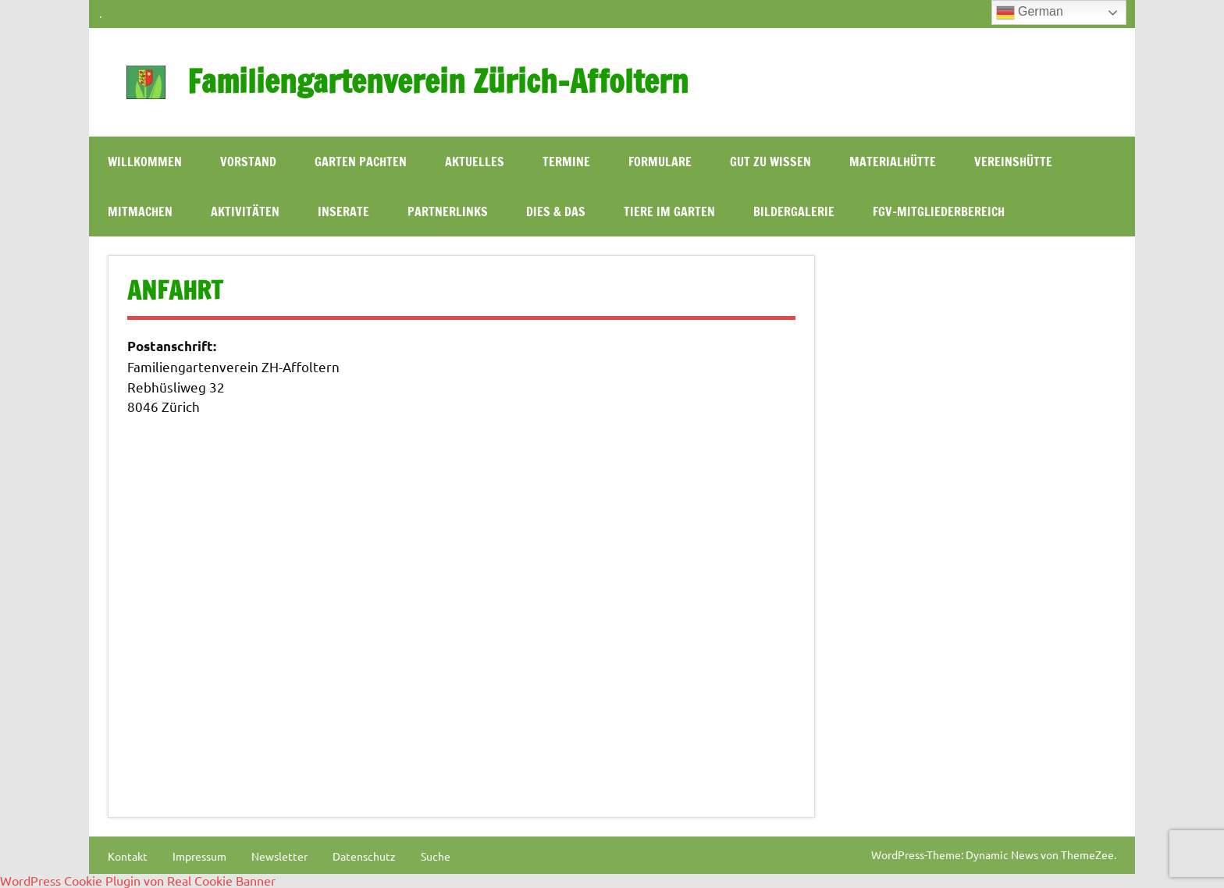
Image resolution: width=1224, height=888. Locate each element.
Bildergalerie (793, 211)
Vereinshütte (1013, 161)
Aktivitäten (245, 211)
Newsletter (279, 856)
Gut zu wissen (770, 161)
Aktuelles (474, 161)
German (1029, 12)
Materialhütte (892, 161)
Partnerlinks (447, 211)
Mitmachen (140, 211)
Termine (566, 161)
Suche (435, 856)
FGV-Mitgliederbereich (939, 211)
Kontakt (128, 856)
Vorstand (248, 161)
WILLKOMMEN (145, 161)
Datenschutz (364, 856)
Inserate (343, 211)
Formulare (660, 161)
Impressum (199, 856)
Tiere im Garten (669, 211)
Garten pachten (361, 161)
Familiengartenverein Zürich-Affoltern (437, 81)
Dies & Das (555, 211)
